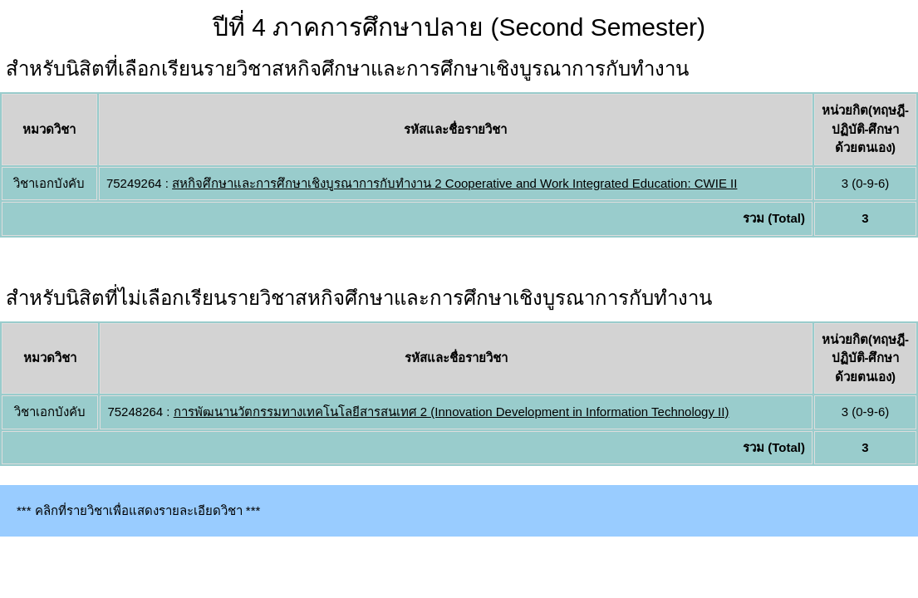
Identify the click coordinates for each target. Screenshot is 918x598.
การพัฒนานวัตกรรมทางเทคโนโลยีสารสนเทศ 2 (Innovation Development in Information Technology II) (451, 411)
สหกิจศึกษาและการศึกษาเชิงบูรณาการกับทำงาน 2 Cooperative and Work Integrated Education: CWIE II (454, 183)
